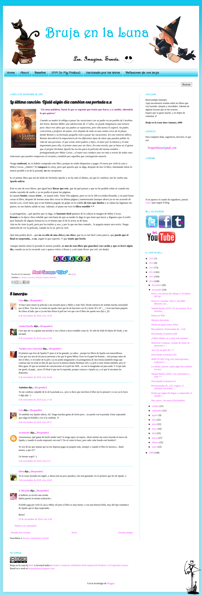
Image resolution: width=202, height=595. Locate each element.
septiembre (157, 410)
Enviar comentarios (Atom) (36, 538)
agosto (155, 415)
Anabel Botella (26, 326)
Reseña (53, 277)
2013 (151, 267)
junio (154, 424)
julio (154, 419)
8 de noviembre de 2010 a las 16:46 (35, 377)
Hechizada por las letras (103, 73)
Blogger (110, 583)
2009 (151, 452)
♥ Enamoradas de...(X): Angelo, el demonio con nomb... (167, 387)
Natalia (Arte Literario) (30, 348)
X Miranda (24, 490)
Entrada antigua (125, 532)
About (24, 73)
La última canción (26, 277)
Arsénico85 (24, 432)
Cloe (21, 300)
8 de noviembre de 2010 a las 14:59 (35, 315)
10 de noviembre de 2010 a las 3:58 (35, 519)
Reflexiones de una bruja (142, 73)
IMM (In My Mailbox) (65, 73)
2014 (151, 263)
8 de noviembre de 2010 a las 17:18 (35, 399)
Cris (21, 410)
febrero (155, 442)
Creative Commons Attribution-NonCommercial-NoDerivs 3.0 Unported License (90, 565)
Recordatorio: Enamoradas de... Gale (168, 329)
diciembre (157, 285)
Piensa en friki (158, 315)
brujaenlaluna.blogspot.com (41, 568)
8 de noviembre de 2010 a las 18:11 (35, 422)
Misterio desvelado (160, 320)
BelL (31, 565)
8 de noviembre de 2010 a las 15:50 (35, 338)
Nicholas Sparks (42, 277)
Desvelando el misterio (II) (164, 354)
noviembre (157, 289)
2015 (151, 258)
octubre (155, 406)
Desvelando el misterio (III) (164, 333)
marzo (155, 438)
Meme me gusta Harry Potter (164, 324)
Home (11, 73)
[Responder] (36, 300)
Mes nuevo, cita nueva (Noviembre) (168, 400)
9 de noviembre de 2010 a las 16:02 (35, 480)
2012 (151, 272)
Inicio (74, 532)
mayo (155, 428)
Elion (21, 471)
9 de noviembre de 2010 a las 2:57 (35, 461)
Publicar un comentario (26, 525)
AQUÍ (148, 202)
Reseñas (40, 73)
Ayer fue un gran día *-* (162, 350)
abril (154, 433)
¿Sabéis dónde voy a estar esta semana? (169, 338)
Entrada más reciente (20, 532)
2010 (151, 281)
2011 (151, 276)
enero (155, 446)
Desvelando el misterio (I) (163, 381)
